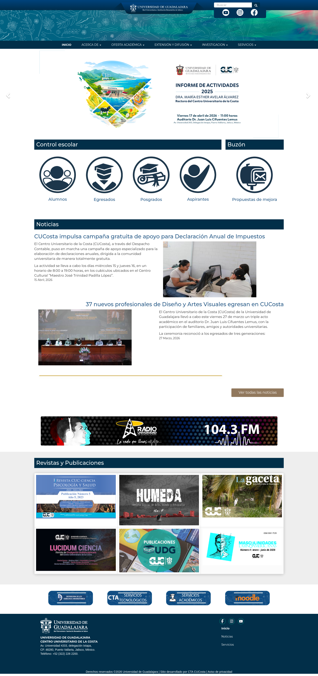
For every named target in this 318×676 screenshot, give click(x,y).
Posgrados (151, 199)
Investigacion (215, 45)
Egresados (104, 199)
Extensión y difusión (173, 45)
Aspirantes (198, 199)
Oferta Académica (127, 45)
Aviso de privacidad (220, 671)
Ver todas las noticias (257, 392)
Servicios (247, 45)
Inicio (66, 45)
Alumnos (57, 199)
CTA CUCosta (196, 671)
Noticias (227, 636)
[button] (7, 94)
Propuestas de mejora (254, 199)
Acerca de (91, 45)
